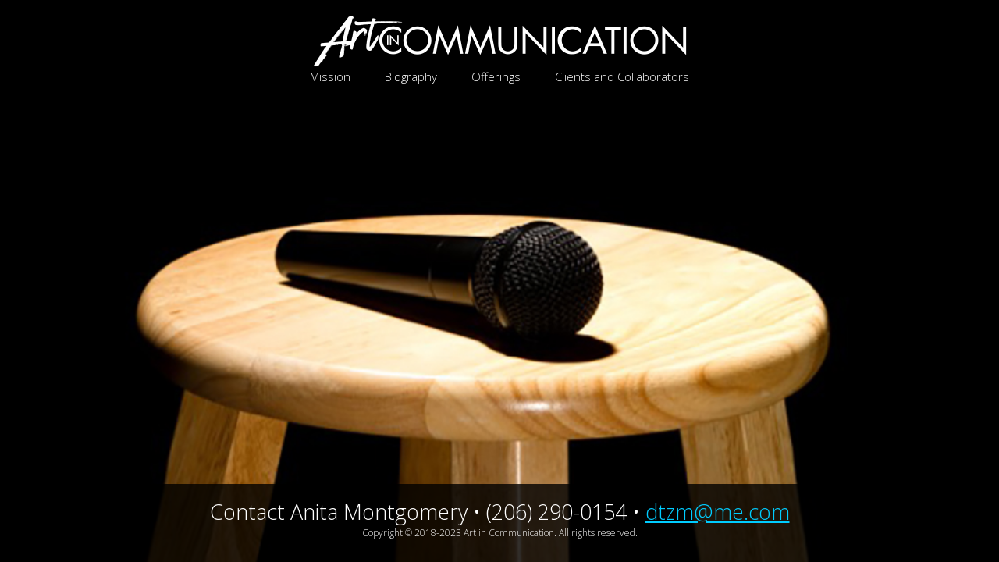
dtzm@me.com (717, 511)
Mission (330, 76)
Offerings (496, 76)
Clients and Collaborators (622, 76)
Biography (411, 76)
